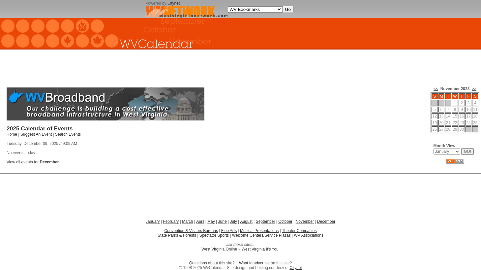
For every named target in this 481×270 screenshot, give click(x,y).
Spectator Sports (214, 235)
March (187, 221)
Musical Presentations (259, 230)
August (246, 221)
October (285, 221)
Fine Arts (229, 230)
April (200, 221)
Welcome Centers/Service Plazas (261, 235)
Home (12, 134)
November (305, 221)
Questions (198, 263)
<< (436, 88)
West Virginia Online (219, 249)
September (265, 221)
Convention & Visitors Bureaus (191, 230)
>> (474, 88)
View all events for (33, 162)
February (171, 221)
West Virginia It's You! (261, 249)
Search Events (68, 134)
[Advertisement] (241, 66)
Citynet (173, 3)
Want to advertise (254, 263)
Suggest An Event (36, 134)
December (326, 221)
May (211, 221)
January (153, 221)
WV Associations (308, 235)
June (222, 221)
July (233, 221)
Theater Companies (299, 230)
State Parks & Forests (177, 235)
